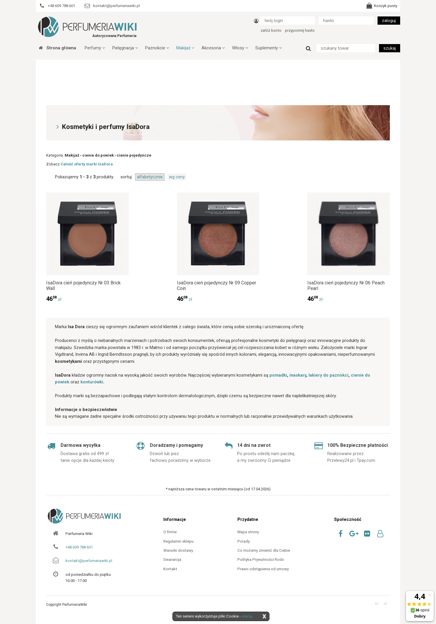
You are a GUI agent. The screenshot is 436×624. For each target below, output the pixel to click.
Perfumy (95, 48)
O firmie (170, 532)
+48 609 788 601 (79, 547)
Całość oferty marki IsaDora (87, 164)
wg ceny (177, 177)
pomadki (278, 375)
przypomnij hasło (300, 30)
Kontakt (170, 569)
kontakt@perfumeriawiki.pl (89, 560)
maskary (297, 375)
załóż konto (271, 30)
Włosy (240, 48)
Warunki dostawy (178, 550)
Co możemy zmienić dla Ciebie (263, 550)
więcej (247, 616)
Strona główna (57, 48)
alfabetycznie (150, 177)
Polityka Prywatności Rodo (260, 559)
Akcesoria (213, 48)
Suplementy (268, 48)
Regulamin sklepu (178, 541)
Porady (243, 541)
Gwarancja (172, 559)
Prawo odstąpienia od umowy (263, 569)
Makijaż (185, 48)
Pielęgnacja (125, 48)
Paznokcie (157, 48)
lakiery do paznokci (328, 375)
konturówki (92, 382)
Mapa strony (248, 532)
